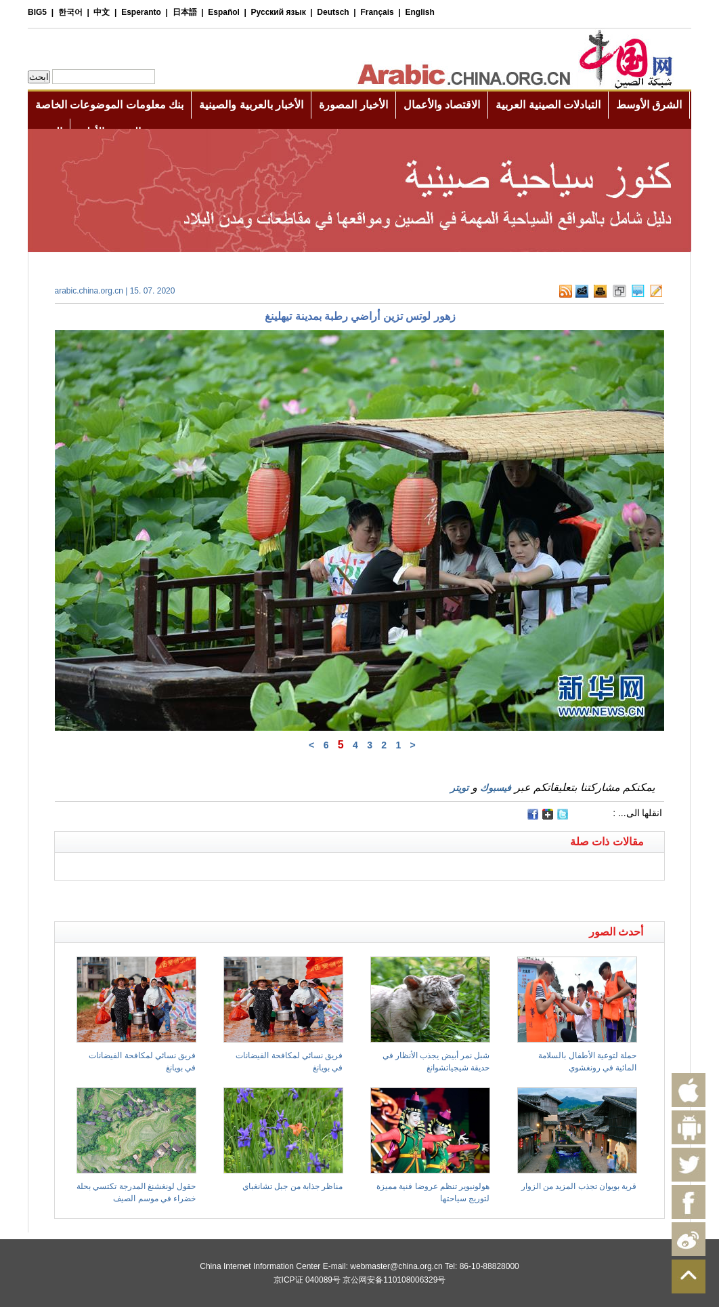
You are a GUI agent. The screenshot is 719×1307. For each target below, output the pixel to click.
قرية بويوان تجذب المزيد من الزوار (579, 1186)
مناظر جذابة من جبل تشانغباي (292, 1186)
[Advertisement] (207, 897)
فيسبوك (495, 787)
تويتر (459, 787)
